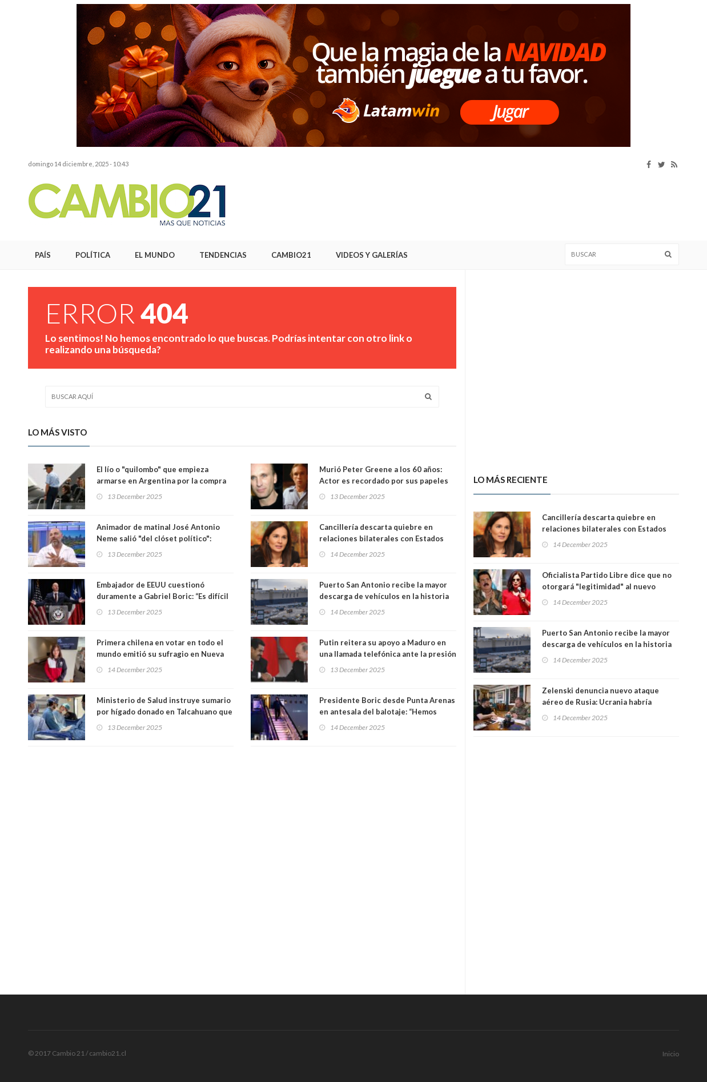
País (43, 254)
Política (92, 254)
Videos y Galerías (372, 254)
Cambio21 (291, 254)
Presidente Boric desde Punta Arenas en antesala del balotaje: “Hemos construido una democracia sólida (387, 712)
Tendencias (223, 254)
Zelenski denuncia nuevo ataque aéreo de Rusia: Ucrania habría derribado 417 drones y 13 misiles (603, 702)
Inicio (670, 1053)
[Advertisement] (471, 205)
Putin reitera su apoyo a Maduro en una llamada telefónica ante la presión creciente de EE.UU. (387, 654)
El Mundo (155, 254)
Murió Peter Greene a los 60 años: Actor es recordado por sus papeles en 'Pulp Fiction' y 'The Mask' (383, 481)
